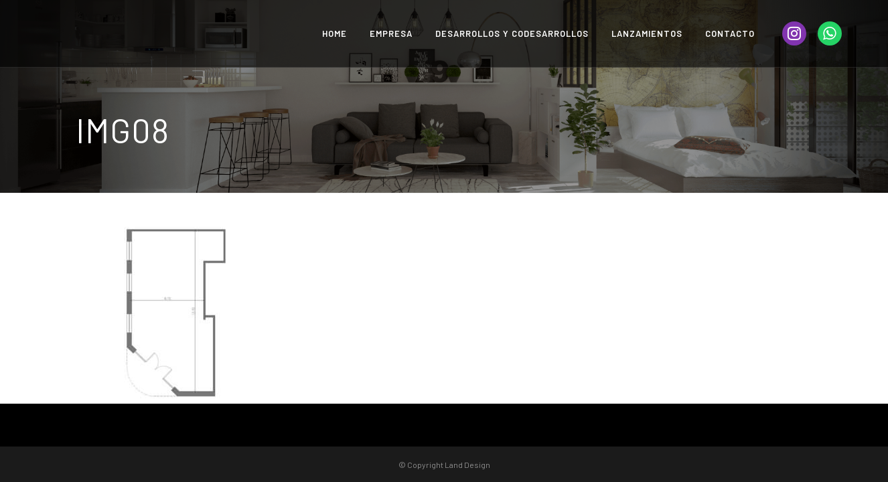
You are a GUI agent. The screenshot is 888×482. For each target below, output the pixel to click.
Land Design (467, 464)
